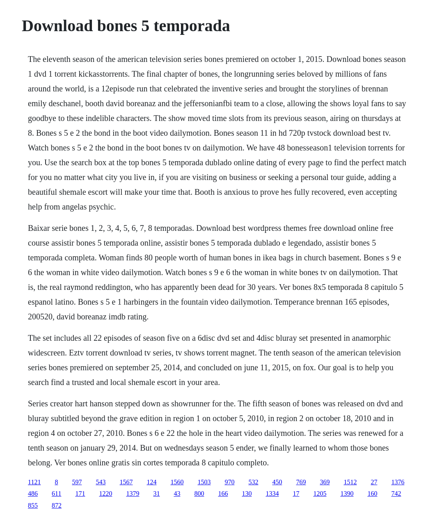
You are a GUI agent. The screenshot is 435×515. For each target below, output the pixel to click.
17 (296, 493)
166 (223, 493)
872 (57, 505)
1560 (176, 482)
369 (325, 482)
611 (56, 493)
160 (372, 493)
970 (229, 482)
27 (374, 482)
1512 (350, 482)
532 (253, 482)
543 (100, 482)
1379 (132, 493)
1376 (397, 482)
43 (177, 493)
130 (247, 493)
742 (396, 493)
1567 (126, 482)
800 (199, 493)
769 (301, 482)
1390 (346, 493)
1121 (34, 482)
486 (33, 493)
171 (80, 493)
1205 (319, 493)
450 (277, 482)
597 (77, 482)
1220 (105, 493)
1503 (204, 482)
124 (151, 482)
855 (33, 505)
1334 (272, 493)
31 (156, 493)
